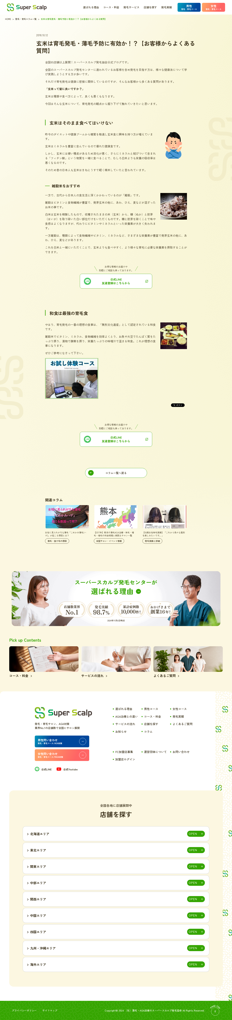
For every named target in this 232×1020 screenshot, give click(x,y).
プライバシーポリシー (24, 1010)
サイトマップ (49, 1010)
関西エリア (38, 899)
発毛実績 (166, 7)
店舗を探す (150, 7)
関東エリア (38, 866)
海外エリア (38, 964)
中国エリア (38, 915)
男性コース (151, 709)
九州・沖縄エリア (43, 948)
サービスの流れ (125, 724)
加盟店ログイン (125, 759)
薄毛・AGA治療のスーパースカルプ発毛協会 (157, 1010)
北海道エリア (39, 833)
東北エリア (38, 850)
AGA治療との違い (126, 716)
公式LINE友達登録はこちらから (116, 281)
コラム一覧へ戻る (116, 473)
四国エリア (38, 931)
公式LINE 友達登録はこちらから (116, 439)
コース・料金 (111, 7)
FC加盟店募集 (124, 752)
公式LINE (43, 769)
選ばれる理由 (91, 7)
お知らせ (121, 731)
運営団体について (155, 752)
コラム (148, 731)
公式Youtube (67, 769)
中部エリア (38, 882)
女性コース (180, 709)
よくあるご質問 (182, 724)
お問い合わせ (181, 752)
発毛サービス (131, 7)
